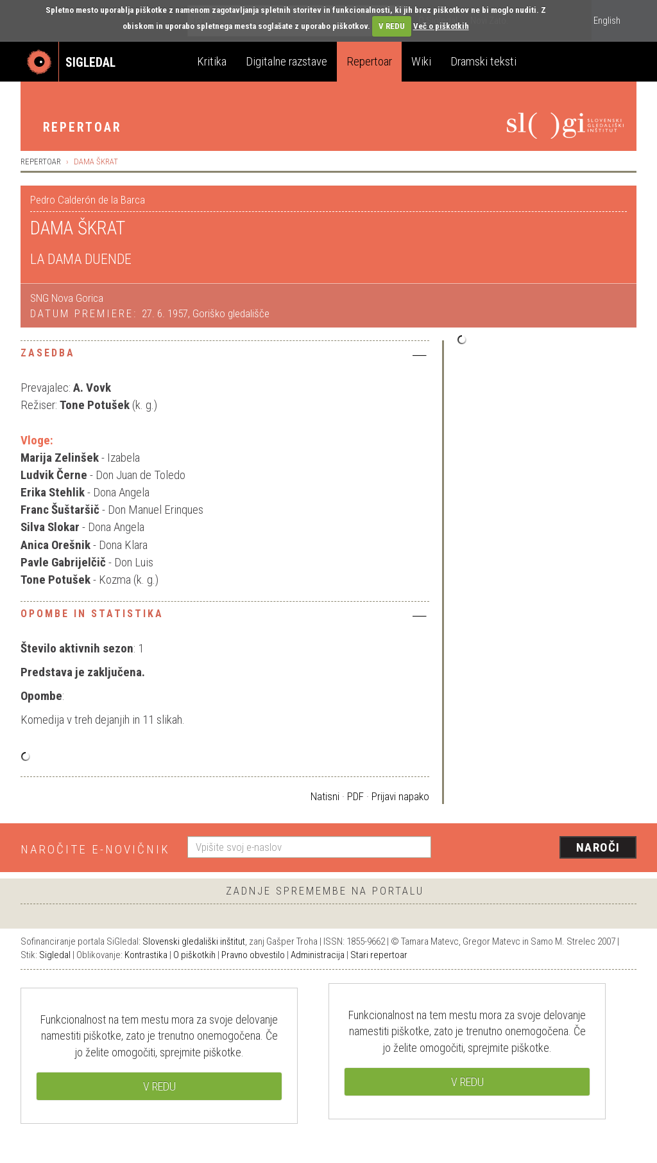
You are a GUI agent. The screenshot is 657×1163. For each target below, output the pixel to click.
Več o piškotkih (441, 26)
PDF (355, 796)
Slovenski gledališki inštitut (193, 941)
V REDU (392, 26)
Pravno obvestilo (253, 955)
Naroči (598, 847)
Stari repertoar (378, 955)
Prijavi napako (400, 796)
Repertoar (369, 61)
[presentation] (541, 848)
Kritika (211, 61)
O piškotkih (194, 955)
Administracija (318, 955)
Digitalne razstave (286, 61)
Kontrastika (145, 955)
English (606, 20)
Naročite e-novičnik (95, 849)
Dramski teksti (483, 61)
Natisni (325, 796)
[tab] (225, 356)
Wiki (421, 61)
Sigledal (55, 955)
